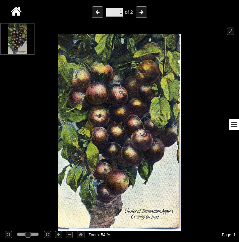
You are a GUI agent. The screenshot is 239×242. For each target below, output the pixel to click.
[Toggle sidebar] (234, 124)
